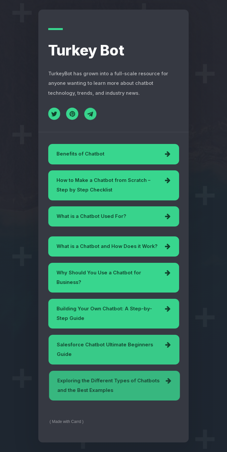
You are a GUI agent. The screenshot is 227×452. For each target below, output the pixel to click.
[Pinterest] (72, 114)
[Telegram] (90, 114)
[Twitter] (54, 114)
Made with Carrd (66, 421)
